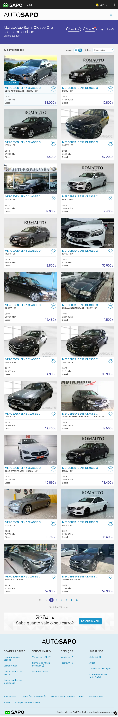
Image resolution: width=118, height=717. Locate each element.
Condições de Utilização (34, 696)
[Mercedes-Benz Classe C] (87, 70)
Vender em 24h (41, 657)
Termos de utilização (100, 668)
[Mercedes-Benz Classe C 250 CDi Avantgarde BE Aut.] (87, 396)
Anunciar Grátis (40, 671)
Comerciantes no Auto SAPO (98, 676)
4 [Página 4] (66, 599)
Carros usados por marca (13, 673)
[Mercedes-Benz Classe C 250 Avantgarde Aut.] (87, 287)
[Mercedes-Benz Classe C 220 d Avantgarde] (30, 450)
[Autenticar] (111, 5)
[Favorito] (53, 88)
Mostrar (69, 50)
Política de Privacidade (63, 696)
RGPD (81, 696)
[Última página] (77, 600)
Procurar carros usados (12, 658)
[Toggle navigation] (111, 15)
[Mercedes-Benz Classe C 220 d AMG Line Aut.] (30, 70)
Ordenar (88, 50)
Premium (67, 663)
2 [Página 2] (56, 599)
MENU (30, 5)
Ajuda (92, 663)
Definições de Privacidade (27, 703)
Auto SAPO (95, 657)
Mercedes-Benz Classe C (27, 89)
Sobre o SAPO (10, 696)
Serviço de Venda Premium (41, 664)
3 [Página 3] (61, 599)
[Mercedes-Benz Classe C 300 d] (30, 559)
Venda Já (67, 657)
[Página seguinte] (71, 600)
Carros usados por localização (13, 681)
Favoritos (73, 29)
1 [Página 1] (51, 599)
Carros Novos (10, 665)
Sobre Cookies (96, 696)
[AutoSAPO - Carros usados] (21, 15)
